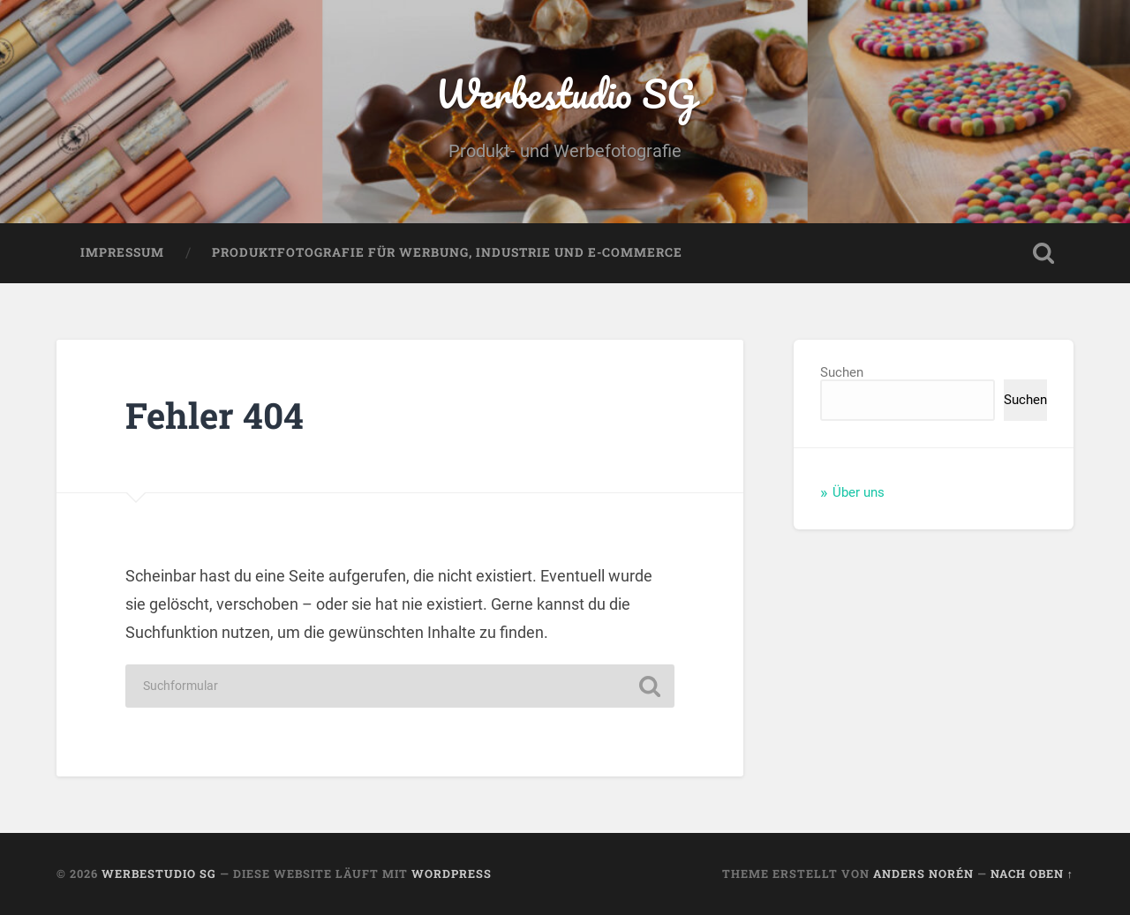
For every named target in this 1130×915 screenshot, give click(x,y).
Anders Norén (923, 873)
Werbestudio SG (565, 93)
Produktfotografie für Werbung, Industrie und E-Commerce (447, 252)
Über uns (858, 492)
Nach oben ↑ (1032, 873)
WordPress (451, 873)
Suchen (841, 372)
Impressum (122, 252)
